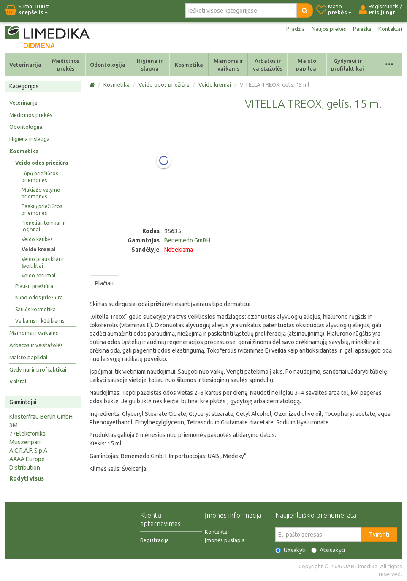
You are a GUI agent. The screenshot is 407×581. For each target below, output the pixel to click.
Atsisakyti (328, 550)
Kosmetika (189, 65)
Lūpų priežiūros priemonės (40, 177)
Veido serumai (38, 275)
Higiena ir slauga (150, 64)
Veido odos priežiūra (41, 163)
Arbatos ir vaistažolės (267, 64)
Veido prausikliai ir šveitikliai (43, 262)
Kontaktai (389, 28)
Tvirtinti (379, 534)
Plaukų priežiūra (34, 286)
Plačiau (104, 283)
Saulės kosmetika (35, 309)
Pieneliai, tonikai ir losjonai (43, 226)
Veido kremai (39, 249)
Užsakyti (290, 550)
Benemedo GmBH (187, 240)
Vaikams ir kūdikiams (39, 320)
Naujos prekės (326, 28)
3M (13, 425)
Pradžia (291, 28)
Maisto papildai (307, 64)
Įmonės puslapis (224, 540)
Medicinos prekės (65, 64)
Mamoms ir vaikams (228, 64)
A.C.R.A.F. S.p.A (28, 450)
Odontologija (107, 65)
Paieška (361, 28)
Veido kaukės (37, 239)
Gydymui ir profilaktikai (347, 64)
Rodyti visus (26, 478)
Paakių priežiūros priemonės (42, 210)
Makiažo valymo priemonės (41, 193)
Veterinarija (25, 65)
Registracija (154, 540)
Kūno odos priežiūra (39, 297)
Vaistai (17, 381)
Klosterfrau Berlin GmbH (41, 416)
